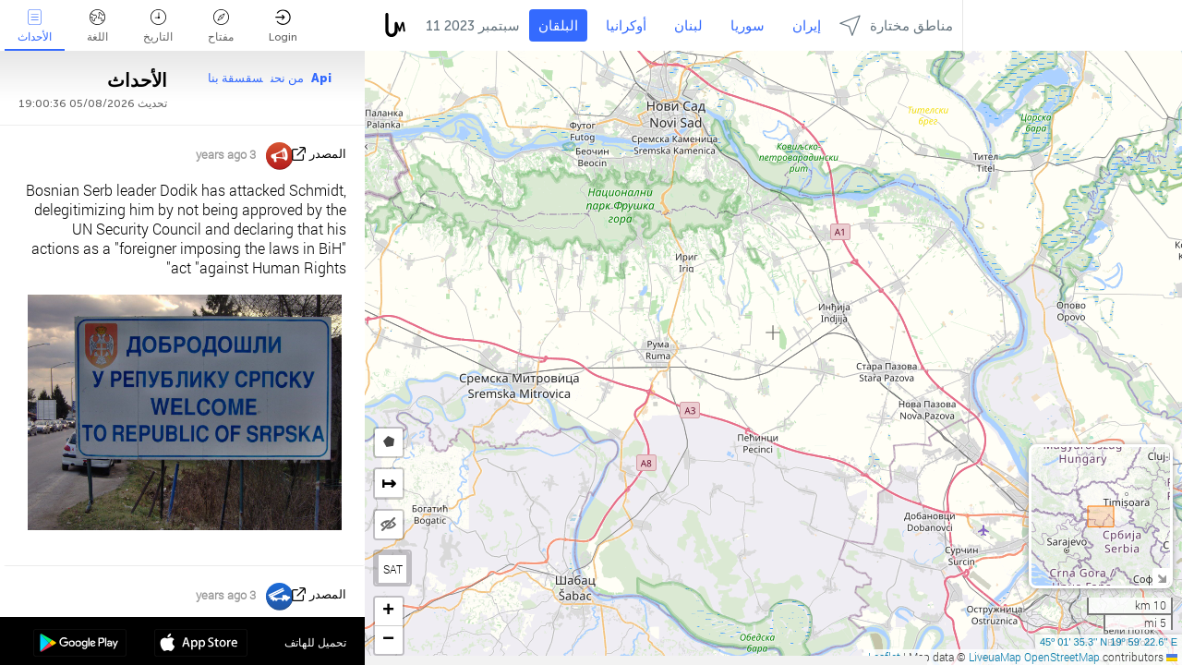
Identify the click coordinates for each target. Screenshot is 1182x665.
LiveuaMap (995, 656)
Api (321, 78)
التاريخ (158, 26)
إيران (806, 26)
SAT (393, 569)
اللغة (97, 26)
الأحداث (35, 26)
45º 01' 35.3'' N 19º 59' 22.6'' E (1108, 641)
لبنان (688, 26)
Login (283, 26)
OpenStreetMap (1062, 656)
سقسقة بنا (235, 78)
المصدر (327, 154)
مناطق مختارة (896, 25)
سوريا (747, 26)
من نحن (287, 78)
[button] (389, 612)
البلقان (558, 26)
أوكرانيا (626, 26)
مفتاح (221, 26)
